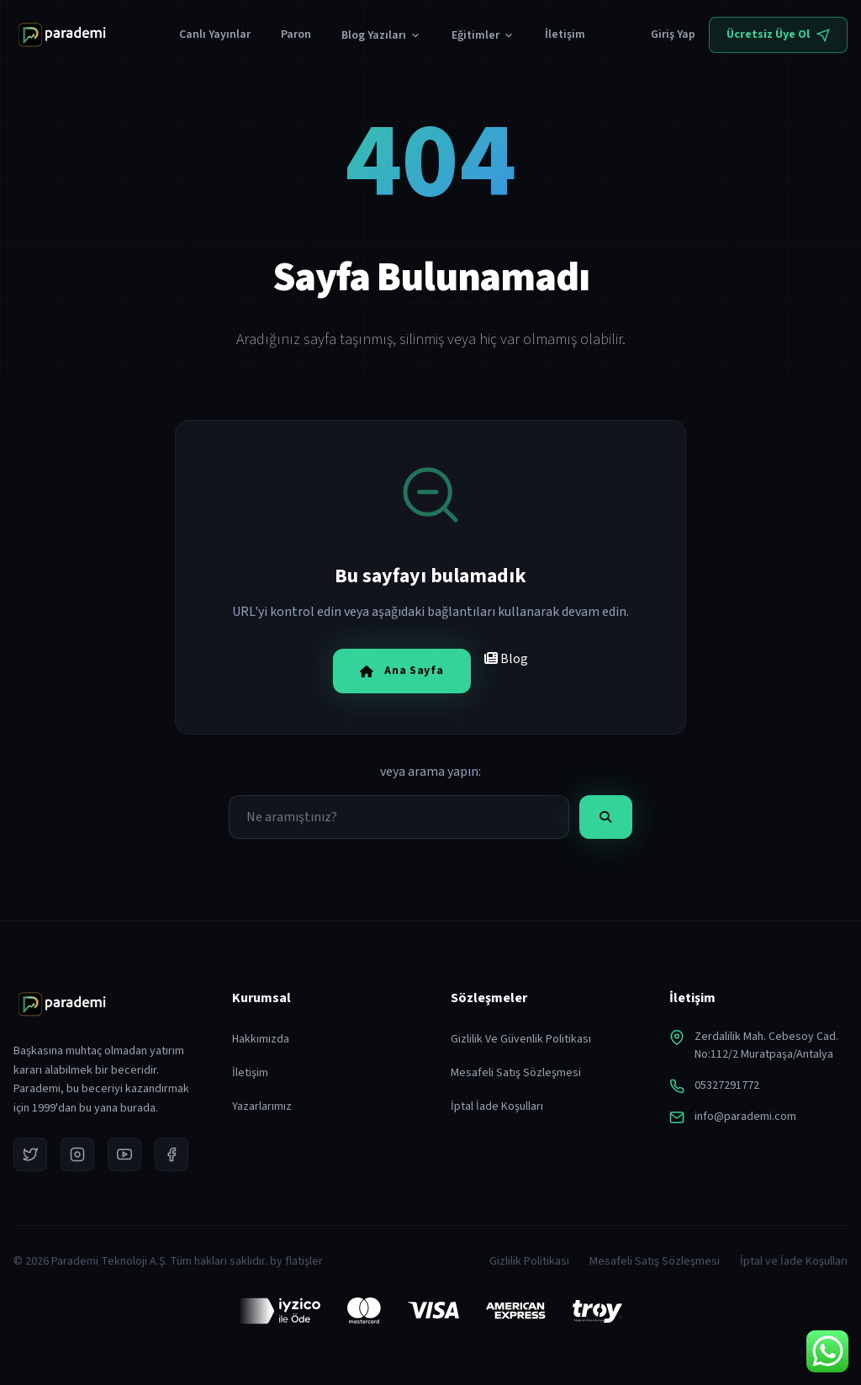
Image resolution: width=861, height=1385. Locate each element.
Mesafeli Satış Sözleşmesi (516, 1072)
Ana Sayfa (401, 670)
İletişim (565, 34)
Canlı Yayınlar (215, 34)
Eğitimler (483, 35)
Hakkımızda (260, 1039)
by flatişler (296, 1261)
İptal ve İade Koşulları (794, 1261)
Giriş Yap (673, 34)
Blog (506, 659)
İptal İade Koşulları (497, 1106)
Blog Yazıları (381, 35)
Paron (296, 34)
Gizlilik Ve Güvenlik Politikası (521, 1039)
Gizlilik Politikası (529, 1261)
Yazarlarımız (262, 1106)
